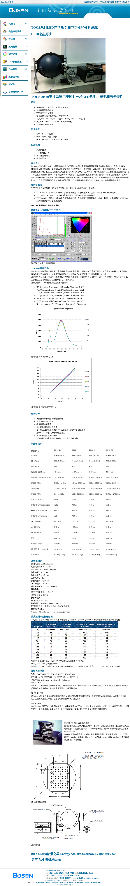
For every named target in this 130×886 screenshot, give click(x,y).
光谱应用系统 (14, 31)
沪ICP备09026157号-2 (65, 885)
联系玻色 (125, 2)
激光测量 (12, 46)
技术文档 (110, 2)
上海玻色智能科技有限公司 (55, 870)
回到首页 (87, 2)
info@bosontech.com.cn (88, 878)
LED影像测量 (15, 62)
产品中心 (95, 2)
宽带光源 (12, 54)
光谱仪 (11, 24)
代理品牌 (103, 2)
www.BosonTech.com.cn (53, 880)
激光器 (11, 39)
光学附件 (12, 69)
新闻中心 (118, 2)
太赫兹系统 (13, 77)
